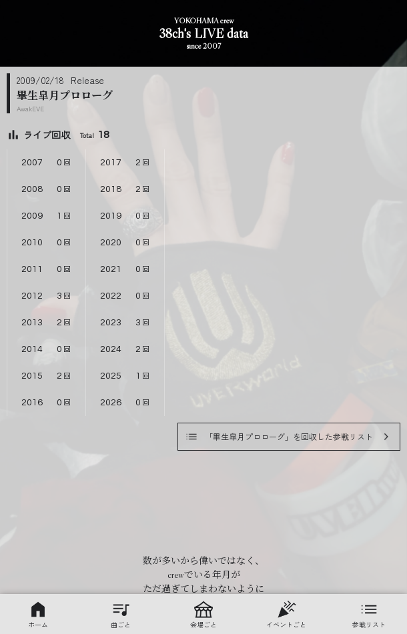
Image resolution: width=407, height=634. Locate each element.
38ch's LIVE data (203, 33)
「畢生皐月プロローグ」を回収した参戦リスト (289, 436)
